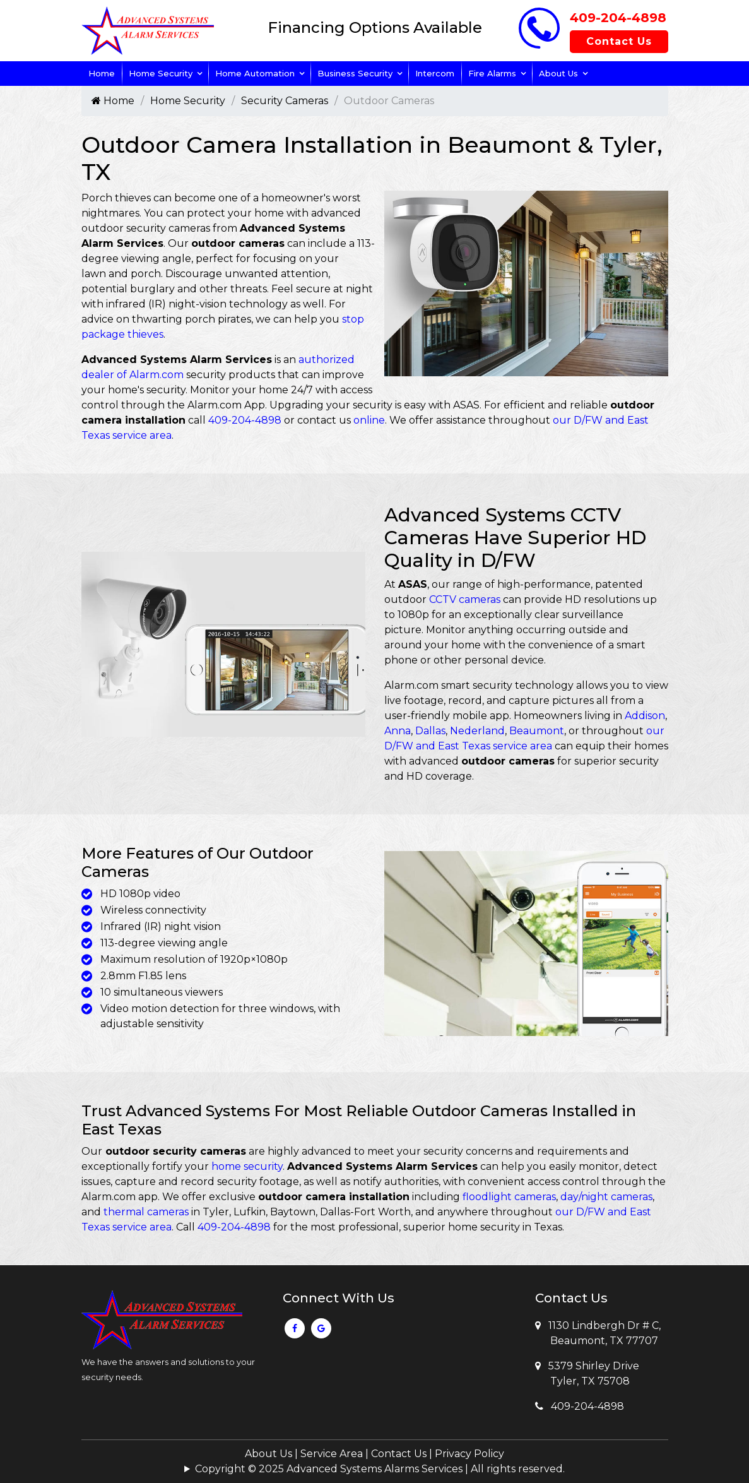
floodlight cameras (509, 1197)
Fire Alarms (492, 73)
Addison (645, 716)
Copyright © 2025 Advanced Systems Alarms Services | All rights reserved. (380, 1469)
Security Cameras (284, 101)
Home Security (160, 73)
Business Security (354, 73)
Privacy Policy (469, 1454)
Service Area (331, 1454)
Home (101, 73)
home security (247, 1166)
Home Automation (255, 73)
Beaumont (536, 731)
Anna (397, 731)
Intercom (434, 73)
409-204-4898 (618, 17)
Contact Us (619, 41)
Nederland (477, 731)
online (369, 420)
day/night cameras (606, 1197)
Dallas (430, 731)
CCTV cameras (464, 599)
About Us (558, 73)
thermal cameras (146, 1212)
